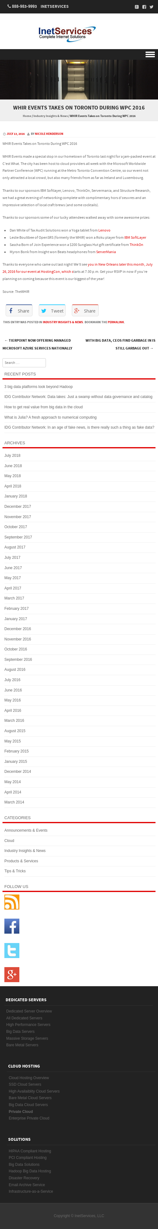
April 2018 (12, 486)
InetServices (55, 6)
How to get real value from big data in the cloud (43, 407)
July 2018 (12, 455)
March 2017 (14, 598)
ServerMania (106, 252)
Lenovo (104, 230)
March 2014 (14, 802)
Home (27, 116)
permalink (116, 322)
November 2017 (17, 517)
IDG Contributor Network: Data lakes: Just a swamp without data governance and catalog (78, 397)
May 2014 (12, 782)
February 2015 (16, 751)
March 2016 (14, 720)
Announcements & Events (25, 830)
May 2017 (12, 578)
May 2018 (12, 476)
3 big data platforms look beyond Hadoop (38, 387)
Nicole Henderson (49, 134)
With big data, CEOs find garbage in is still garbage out (121, 344)
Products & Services (21, 861)
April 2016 (12, 710)
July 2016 (12, 680)
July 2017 (12, 557)
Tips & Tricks (15, 871)
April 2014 (12, 792)
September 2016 (18, 659)
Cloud (9, 841)
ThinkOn (136, 244)
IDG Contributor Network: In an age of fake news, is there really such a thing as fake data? (79, 427)
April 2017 (12, 588)
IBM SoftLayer (135, 237)
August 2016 (14, 669)
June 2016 (13, 690)
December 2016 (17, 629)
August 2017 (14, 547)
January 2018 (15, 496)
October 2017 (15, 527)
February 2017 (16, 608)
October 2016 (15, 649)
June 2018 (13, 466)
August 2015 (14, 731)
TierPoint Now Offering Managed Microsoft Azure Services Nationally (37, 344)
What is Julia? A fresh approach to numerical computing (50, 417)
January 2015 (15, 761)
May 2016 (12, 700)
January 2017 (15, 619)
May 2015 (12, 741)
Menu (79, 54)
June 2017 (13, 568)
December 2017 (17, 506)
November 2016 (17, 639)
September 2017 (18, 537)
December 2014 (17, 771)
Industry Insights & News (50, 116)
